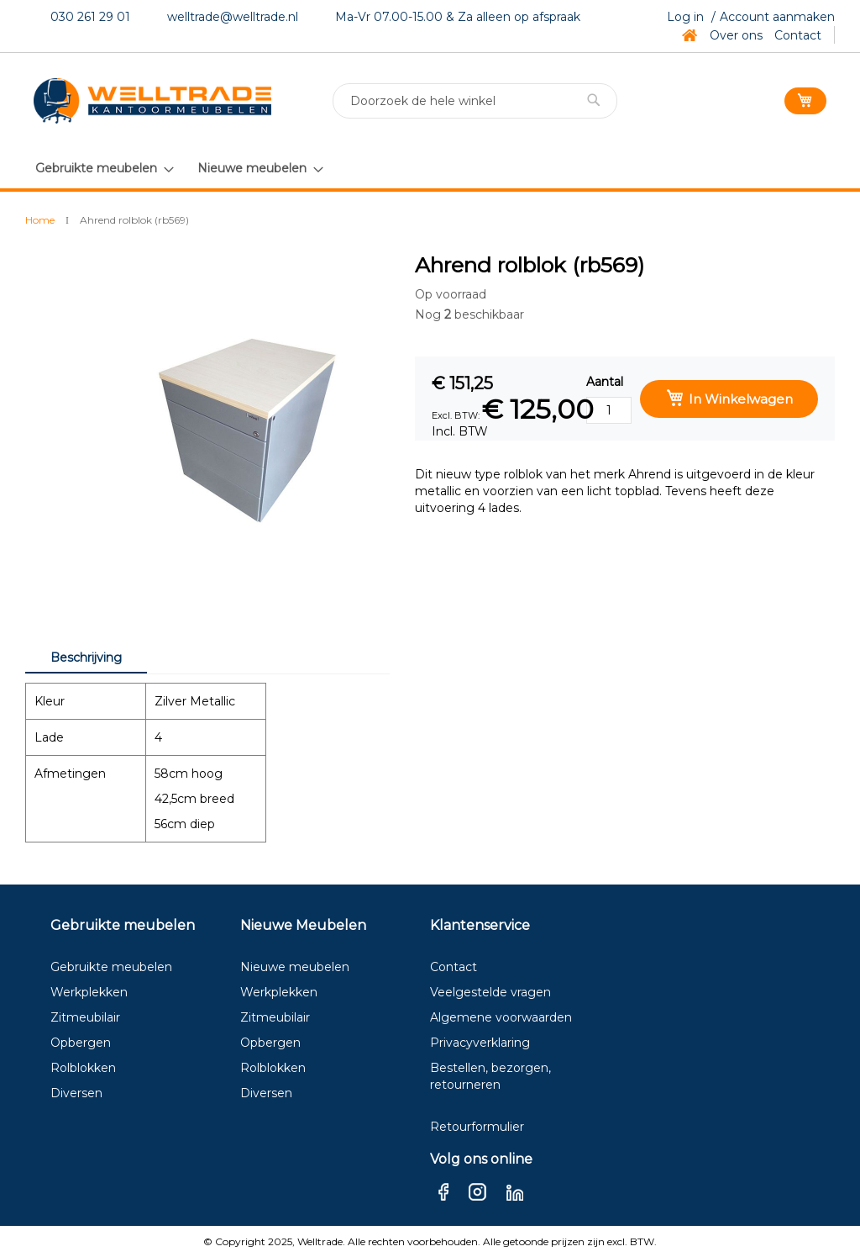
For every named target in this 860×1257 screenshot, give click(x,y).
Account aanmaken (777, 16)
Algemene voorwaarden (501, 1017)
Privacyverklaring (480, 1042)
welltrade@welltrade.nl (232, 16)
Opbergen (80, 1042)
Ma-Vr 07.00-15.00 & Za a (409, 16)
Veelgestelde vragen (490, 992)
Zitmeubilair (85, 1017)
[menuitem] (103, 168)
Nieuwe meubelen (294, 966)
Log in (685, 16)
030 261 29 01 (90, 16)
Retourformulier (477, 1126)
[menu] (178, 168)
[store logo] (152, 101)
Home (40, 220)
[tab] (86, 656)
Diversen (76, 1093)
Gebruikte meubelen (111, 966)
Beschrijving (86, 657)
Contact (797, 35)
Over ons (736, 35)
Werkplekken (89, 992)
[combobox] (475, 101)
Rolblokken (83, 1067)
